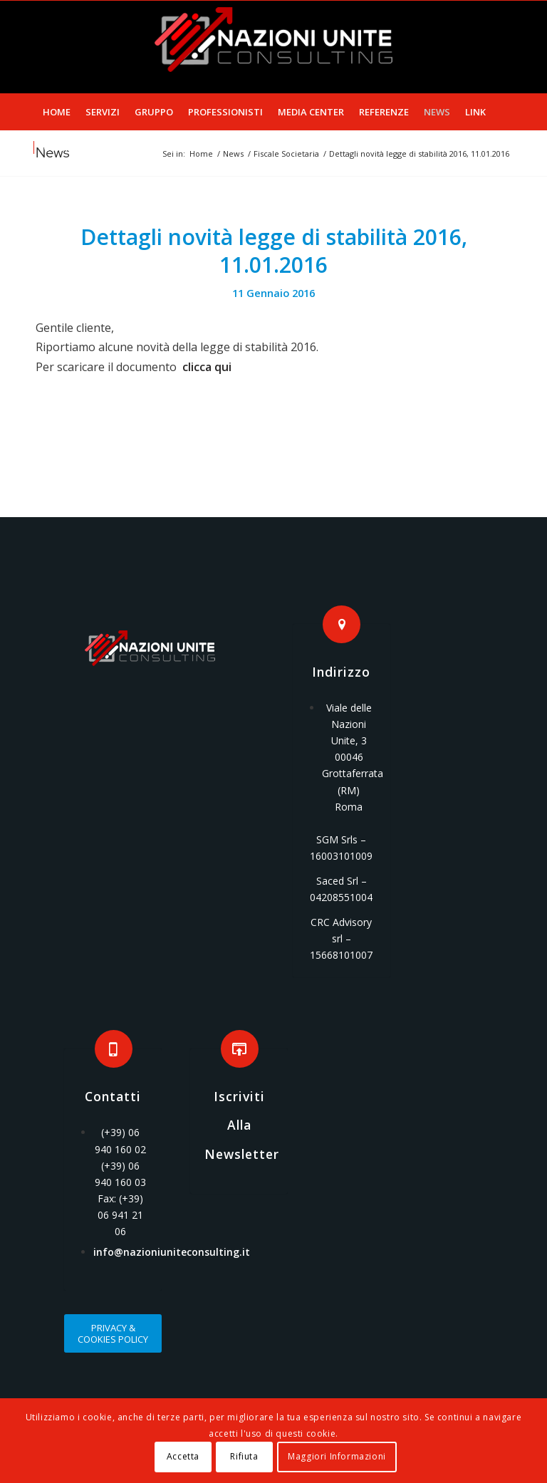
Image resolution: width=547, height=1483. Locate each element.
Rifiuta (244, 1456)
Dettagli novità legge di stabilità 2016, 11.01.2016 (273, 250)
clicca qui (206, 367)
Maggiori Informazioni (337, 1456)
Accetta (183, 1456)
